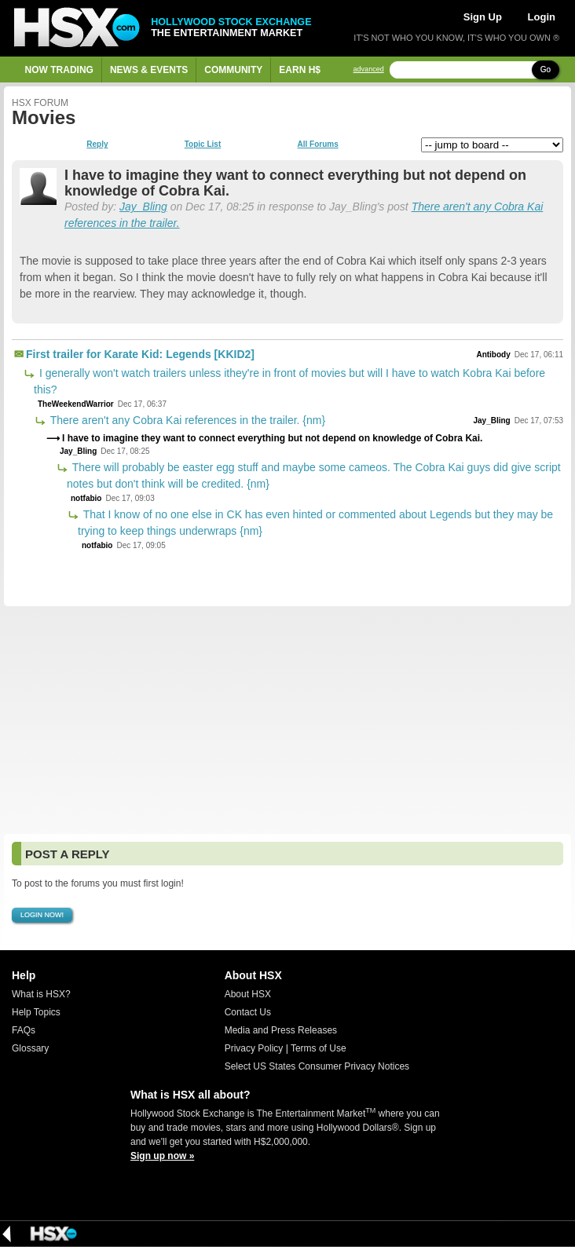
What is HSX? (41, 994)
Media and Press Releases (281, 1030)
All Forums (317, 144)
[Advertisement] (287, 720)
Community (233, 69)
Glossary (30, 1048)
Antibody (493, 354)
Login (541, 17)
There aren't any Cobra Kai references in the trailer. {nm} (186, 420)
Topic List (203, 144)
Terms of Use (318, 1048)
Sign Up (482, 17)
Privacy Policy (254, 1048)
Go (545, 69)
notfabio (86, 498)
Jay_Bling (143, 206)
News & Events (149, 69)
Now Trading (59, 69)
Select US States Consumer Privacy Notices (317, 1066)
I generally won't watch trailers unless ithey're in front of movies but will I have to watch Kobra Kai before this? (289, 381)
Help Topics (36, 1012)
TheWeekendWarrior (76, 404)
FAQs (23, 1030)
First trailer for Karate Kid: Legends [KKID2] (140, 354)
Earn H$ (299, 69)
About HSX (248, 994)
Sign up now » (162, 1155)
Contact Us (248, 1012)
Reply (97, 144)
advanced (368, 69)
